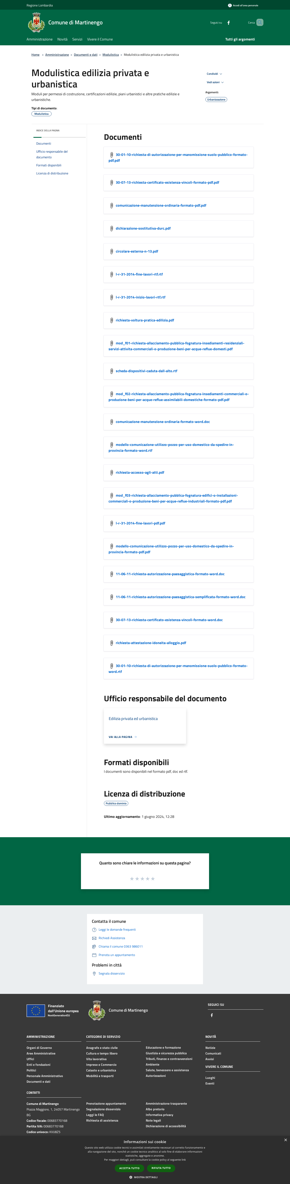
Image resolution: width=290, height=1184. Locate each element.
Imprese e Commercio (101, 1064)
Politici (31, 1070)
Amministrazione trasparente (166, 1103)
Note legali (153, 1120)
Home (35, 54)
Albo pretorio (155, 1109)
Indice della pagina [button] (47, 130)
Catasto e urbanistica (101, 1070)
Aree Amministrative (41, 1053)
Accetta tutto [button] (129, 1168)
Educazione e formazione (163, 1047)
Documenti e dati (85, 54)
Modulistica (111, 54)
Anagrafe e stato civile (102, 1047)
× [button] (285, 1140)
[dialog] (145, 1160)
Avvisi (209, 1059)
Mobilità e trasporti (100, 1075)
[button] (145, 1177)
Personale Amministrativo (45, 1075)
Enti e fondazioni (38, 1064)
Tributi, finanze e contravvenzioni (169, 1058)
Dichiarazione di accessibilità (166, 1126)
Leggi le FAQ (95, 1114)
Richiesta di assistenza (102, 1120)
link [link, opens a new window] (184, 1159)
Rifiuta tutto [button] (161, 1168)
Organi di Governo (39, 1047)
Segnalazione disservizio (103, 1109)
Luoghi (210, 1077)
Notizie (210, 1047)
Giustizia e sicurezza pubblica (166, 1053)
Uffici (30, 1059)
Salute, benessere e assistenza (167, 1070)
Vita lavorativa (96, 1059)
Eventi (209, 1083)
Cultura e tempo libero (102, 1053)
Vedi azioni (216, 82)
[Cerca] (258, 22)
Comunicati (213, 1053)
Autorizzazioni (156, 1075)
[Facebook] (223, 22)
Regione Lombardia (40, 5)
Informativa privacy (159, 1114)
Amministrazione (57, 54)
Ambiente (152, 1064)
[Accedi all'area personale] (243, 5)
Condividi (215, 73)
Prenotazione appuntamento (106, 1103)
